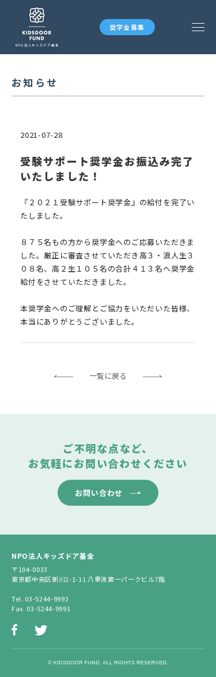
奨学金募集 (127, 27)
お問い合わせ (99, 492)
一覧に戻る (108, 375)
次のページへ (152, 375)
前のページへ (63, 375)
